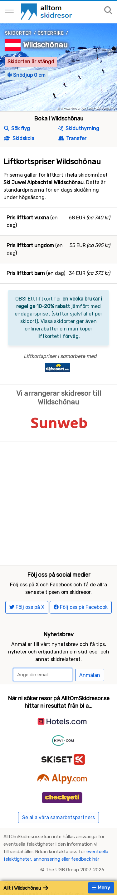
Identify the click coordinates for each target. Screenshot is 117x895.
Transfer (72, 138)
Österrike (51, 33)
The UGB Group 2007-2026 (75, 870)
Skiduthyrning (78, 128)
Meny (101, 888)
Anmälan (89, 675)
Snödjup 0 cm (26, 75)
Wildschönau (45, 45)
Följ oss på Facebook (81, 607)
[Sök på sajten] (108, 11)
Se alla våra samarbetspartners (58, 817)
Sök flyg (17, 128)
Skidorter (18, 33)
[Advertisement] (58, 503)
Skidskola (19, 138)
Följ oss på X (26, 607)
